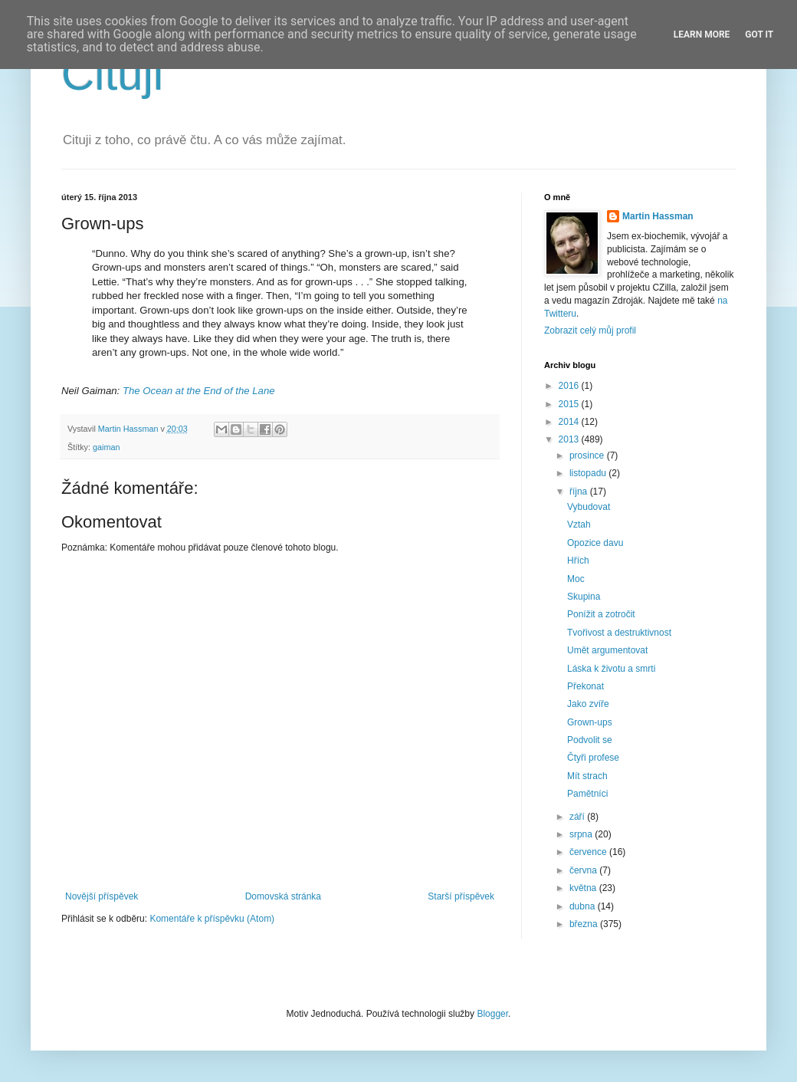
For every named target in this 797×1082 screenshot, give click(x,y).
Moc (576, 579)
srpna (582, 834)
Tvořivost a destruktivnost (619, 632)
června (584, 870)
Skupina (583, 596)
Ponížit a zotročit (601, 614)
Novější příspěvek (101, 896)
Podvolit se (589, 740)
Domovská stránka (283, 896)
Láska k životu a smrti (611, 668)
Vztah (579, 524)
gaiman (106, 447)
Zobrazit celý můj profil (590, 330)
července (589, 852)
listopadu (588, 473)
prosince (588, 455)
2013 (570, 439)
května (584, 888)
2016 (570, 385)
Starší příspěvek (461, 896)
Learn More (702, 34)
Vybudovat (588, 507)
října (579, 491)
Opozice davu (595, 543)
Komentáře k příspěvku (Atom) (211, 918)
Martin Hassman (658, 216)
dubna (583, 906)
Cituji (112, 74)
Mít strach (587, 776)
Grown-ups (589, 722)
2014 (570, 421)
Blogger (492, 1013)
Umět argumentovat (607, 650)
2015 (570, 404)
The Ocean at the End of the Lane (199, 390)
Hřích (578, 560)
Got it (759, 34)
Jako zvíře (588, 704)
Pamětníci (587, 793)
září (578, 816)
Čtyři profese (593, 757)
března (584, 924)
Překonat (585, 686)
